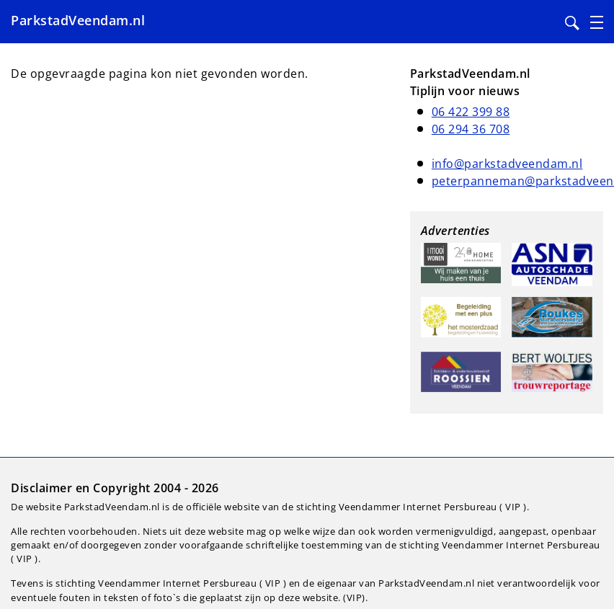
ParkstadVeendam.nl (78, 20)
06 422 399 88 (471, 112)
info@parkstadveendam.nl (507, 164)
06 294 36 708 (471, 129)
